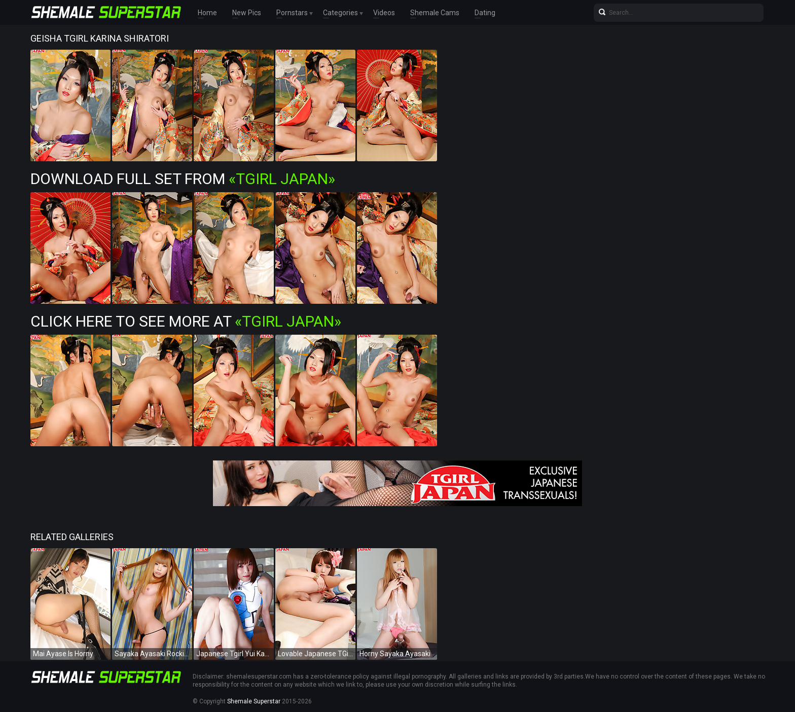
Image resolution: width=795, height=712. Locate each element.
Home (207, 13)
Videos (384, 13)
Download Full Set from (182, 179)
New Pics (246, 13)
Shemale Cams (434, 13)
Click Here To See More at (185, 321)
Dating (485, 13)
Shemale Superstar (253, 701)
